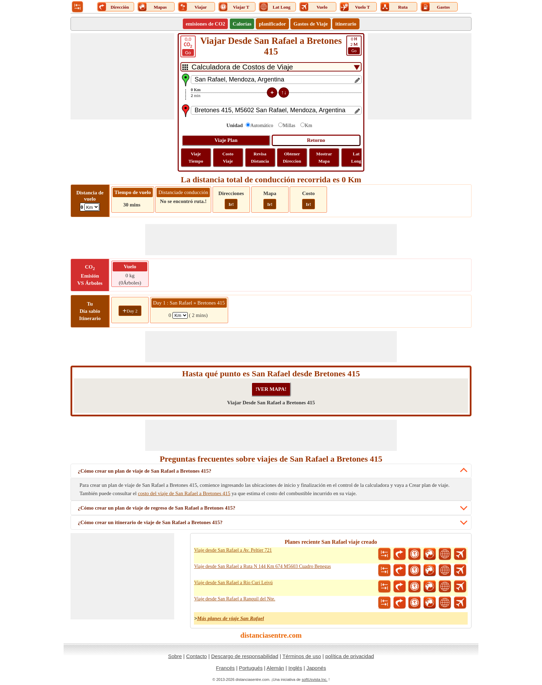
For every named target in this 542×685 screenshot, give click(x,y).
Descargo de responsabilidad (244, 656)
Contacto (196, 656)
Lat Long (356, 157)
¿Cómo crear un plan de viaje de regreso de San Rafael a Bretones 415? (156, 508)
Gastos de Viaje (310, 24)
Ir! (231, 204)
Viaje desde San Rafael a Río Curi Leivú (233, 582)
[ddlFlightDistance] (91, 207)
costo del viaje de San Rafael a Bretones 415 (184, 493)
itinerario (345, 24)
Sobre (175, 656)
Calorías (242, 24)
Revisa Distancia (260, 157)
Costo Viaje (227, 157)
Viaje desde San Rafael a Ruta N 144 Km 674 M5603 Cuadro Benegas (262, 566)
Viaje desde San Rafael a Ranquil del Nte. (234, 598)
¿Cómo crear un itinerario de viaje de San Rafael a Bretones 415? (150, 522)
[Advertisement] (122, 76)
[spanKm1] (180, 315)
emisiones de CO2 (205, 24)
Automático (261, 125)
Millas (289, 125)
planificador (272, 24)
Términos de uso (301, 656)
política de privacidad (349, 656)
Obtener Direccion (292, 157)
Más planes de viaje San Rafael (230, 618)
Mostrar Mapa (324, 157)
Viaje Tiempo (195, 157)
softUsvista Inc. (315, 679)
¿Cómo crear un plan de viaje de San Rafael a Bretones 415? (144, 471)
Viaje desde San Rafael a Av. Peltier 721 (233, 550)
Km (308, 125)
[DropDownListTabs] (271, 66)
